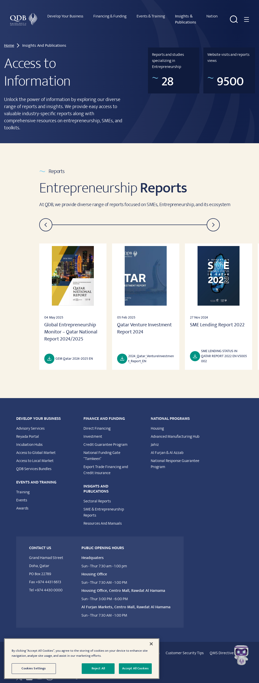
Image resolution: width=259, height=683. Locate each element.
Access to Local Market (35, 455)
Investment (92, 431)
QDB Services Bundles (33, 463)
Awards (22, 503)
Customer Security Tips (185, 648)
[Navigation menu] (246, 17)
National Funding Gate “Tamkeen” (101, 450)
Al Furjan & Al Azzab (167, 447)
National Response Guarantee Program (175, 458)
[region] (81, 658)
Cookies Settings (33, 668)
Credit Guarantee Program (105, 439)
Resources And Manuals (102, 518)
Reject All (98, 668)
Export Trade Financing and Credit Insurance (105, 464)
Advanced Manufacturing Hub (175, 431)
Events (21, 495)
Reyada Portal (27, 431)
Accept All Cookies (135, 668)
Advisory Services (30, 423)
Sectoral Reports (97, 496)
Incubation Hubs (29, 439)
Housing (157, 423)
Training (23, 486)
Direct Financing (97, 423)
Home (9, 40)
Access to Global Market (36, 447)
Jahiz (155, 439)
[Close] (151, 643)
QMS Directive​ (222, 648)
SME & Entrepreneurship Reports (103, 507)
